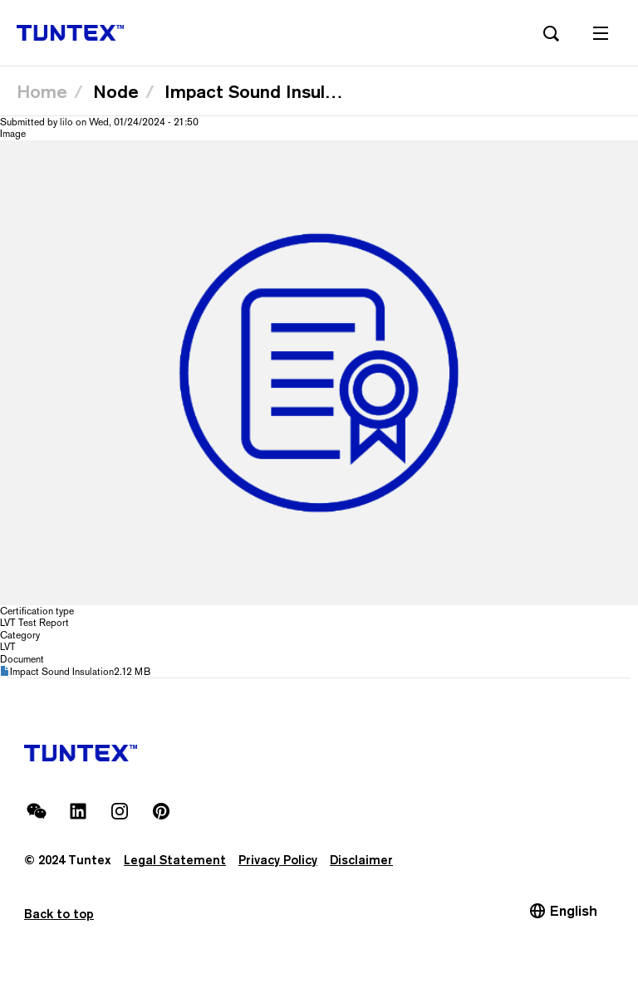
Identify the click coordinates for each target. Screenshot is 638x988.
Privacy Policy (277, 860)
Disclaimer (361, 860)
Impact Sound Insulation (62, 671)
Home (42, 91)
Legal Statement (175, 860)
